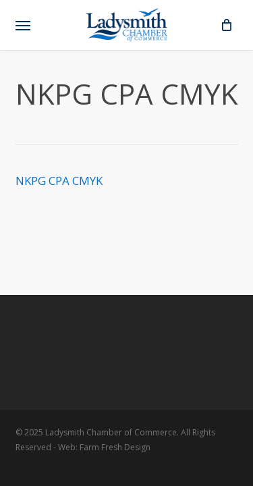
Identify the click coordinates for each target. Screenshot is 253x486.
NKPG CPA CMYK (59, 180)
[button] (23, 25)
